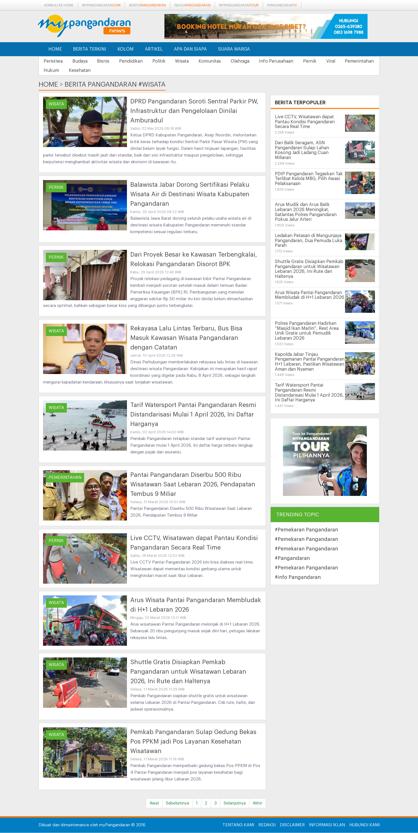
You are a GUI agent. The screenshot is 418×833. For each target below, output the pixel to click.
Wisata (192, 61)
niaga (192, 5)
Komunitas (221, 61)
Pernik (326, 61)
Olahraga (253, 61)
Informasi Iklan (327, 825)
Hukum (92, 70)
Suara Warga (234, 49)
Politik (166, 61)
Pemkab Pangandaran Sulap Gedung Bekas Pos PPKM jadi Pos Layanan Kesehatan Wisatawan (193, 741)
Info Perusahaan (291, 61)
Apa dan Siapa (190, 49)
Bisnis (107, 61)
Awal (154, 803)
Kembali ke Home (59, 5)
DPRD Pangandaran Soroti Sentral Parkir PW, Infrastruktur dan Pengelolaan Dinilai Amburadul (194, 111)
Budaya (82, 61)
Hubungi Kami (364, 825)
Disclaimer (292, 825)
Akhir (257, 803)
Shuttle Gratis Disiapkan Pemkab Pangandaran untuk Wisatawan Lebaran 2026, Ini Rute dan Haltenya (188, 672)
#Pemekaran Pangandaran (306, 530)
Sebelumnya (177, 803)
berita (147, 5)
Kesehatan (123, 70)
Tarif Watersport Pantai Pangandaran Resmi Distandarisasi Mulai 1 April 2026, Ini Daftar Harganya (193, 414)
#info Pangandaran (298, 577)
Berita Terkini (89, 49)
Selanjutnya (235, 803)
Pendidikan (137, 61)
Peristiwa (53, 61)
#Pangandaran (292, 558)
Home (55, 49)
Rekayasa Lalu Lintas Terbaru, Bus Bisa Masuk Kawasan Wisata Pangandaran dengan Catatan (186, 338)
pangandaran (282, 5)
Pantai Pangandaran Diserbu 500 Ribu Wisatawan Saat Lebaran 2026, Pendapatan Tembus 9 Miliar (192, 484)
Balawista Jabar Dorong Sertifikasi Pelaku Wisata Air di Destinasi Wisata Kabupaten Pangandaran (189, 194)
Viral (349, 61)
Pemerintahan (59, 70)
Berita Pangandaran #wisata (115, 84)
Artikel (154, 49)
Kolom (125, 49)
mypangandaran (101, 5)
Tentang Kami (238, 825)
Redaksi (267, 825)
